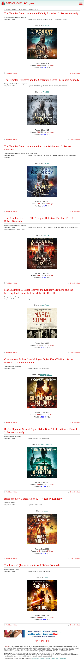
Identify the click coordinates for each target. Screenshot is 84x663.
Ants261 (46, 25)
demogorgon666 (46, 375)
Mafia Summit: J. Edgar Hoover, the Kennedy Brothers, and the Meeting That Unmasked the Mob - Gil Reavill (38, 291)
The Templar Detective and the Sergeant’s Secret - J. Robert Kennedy (41, 79)
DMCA (57, 658)
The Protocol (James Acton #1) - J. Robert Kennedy (32, 565)
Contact (48, 658)
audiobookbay (35, 658)
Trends (53, 658)
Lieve (46, 511)
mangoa (46, 235)
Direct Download (75, 73)
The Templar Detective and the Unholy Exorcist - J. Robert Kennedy (41, 13)
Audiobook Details (11, 73)
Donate (42, 658)
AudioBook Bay (20, 3)
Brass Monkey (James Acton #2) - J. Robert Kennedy (33, 498)
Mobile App (63, 658)
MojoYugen (46, 305)
